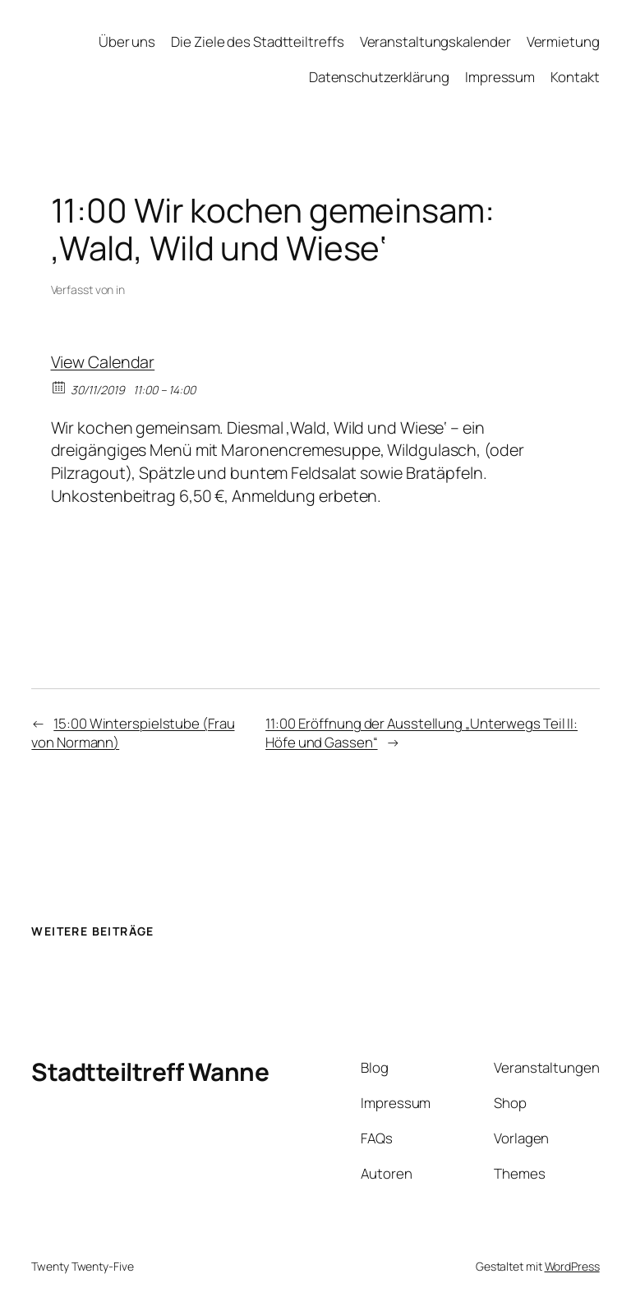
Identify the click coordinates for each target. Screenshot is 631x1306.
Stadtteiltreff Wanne (150, 1071)
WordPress (572, 1266)
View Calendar (103, 362)
